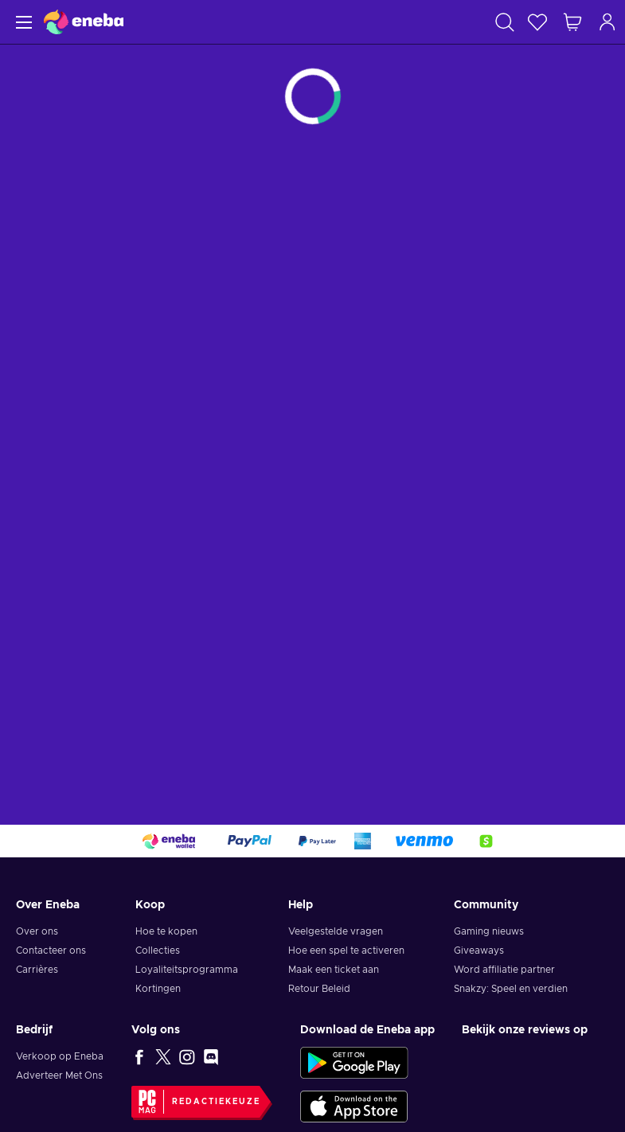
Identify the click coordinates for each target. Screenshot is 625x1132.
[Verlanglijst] (537, 22)
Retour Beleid (319, 988)
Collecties (157, 950)
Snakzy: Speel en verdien (511, 988)
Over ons (37, 931)
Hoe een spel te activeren (346, 950)
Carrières (37, 969)
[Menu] (22, 22)
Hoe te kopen (166, 931)
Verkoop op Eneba (60, 1056)
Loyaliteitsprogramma (186, 969)
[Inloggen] (607, 22)
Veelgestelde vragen (335, 931)
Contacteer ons (51, 950)
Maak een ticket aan (333, 969)
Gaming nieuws (489, 931)
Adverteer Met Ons (59, 1075)
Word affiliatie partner (504, 969)
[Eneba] (83, 22)
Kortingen (158, 988)
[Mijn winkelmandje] (572, 22)
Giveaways (479, 950)
